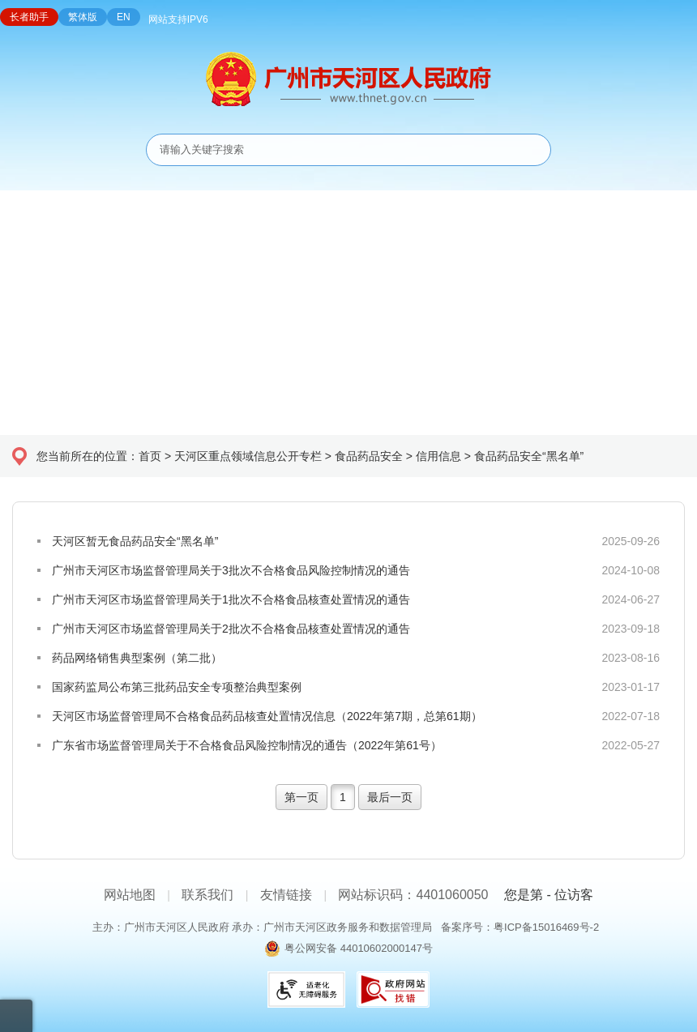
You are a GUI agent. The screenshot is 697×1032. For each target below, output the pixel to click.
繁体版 (82, 17)
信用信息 (438, 456)
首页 (150, 456)
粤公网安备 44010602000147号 (358, 948)
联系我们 (207, 895)
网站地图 (130, 895)
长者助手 (29, 17)
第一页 (301, 797)
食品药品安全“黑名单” (529, 456)
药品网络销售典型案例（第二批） (137, 657)
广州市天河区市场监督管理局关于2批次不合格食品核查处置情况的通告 (231, 628)
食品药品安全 (369, 456)
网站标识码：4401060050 (413, 895)
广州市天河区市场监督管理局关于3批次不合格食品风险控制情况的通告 (231, 570)
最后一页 (390, 797)
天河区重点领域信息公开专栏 (248, 456)
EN (123, 17)
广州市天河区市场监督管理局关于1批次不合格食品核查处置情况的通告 (231, 599)
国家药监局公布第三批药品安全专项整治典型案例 (176, 686)
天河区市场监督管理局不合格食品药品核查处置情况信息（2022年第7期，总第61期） (267, 716)
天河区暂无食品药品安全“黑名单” (135, 541)
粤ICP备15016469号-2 (546, 927)
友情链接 (286, 895)
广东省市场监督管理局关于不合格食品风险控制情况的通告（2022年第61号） (247, 745)
